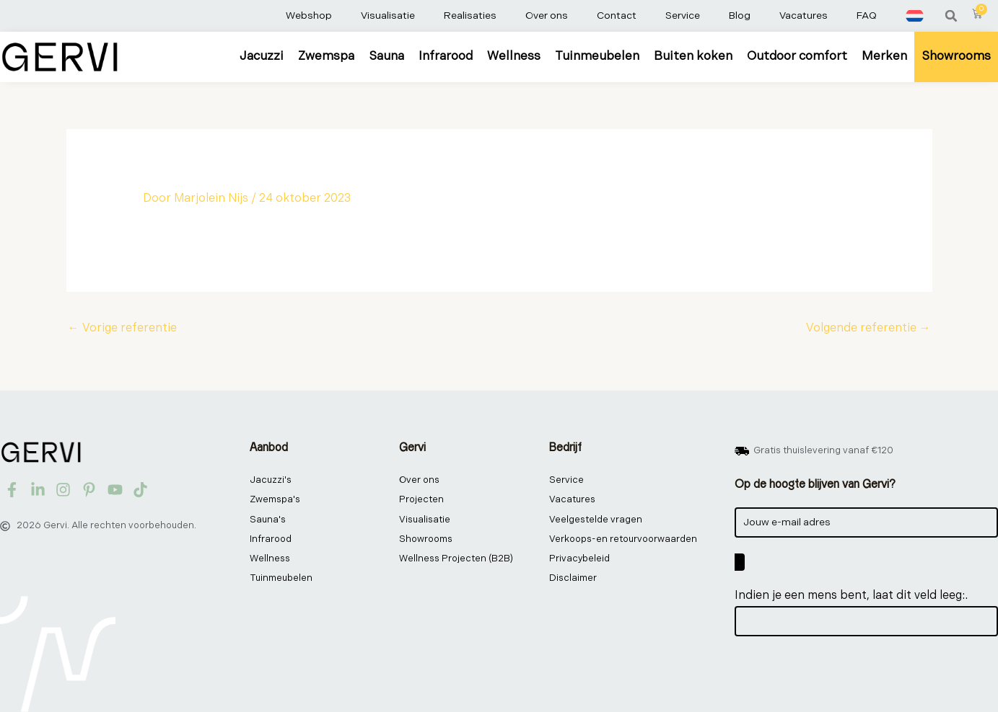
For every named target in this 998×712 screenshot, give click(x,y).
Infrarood (446, 56)
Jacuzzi (262, 56)
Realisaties (470, 15)
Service (682, 15)
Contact (616, 15)
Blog (739, 15)
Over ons (546, 15)
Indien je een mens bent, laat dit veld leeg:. (851, 595)
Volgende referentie (868, 328)
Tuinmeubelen (597, 56)
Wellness (513, 56)
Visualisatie (388, 15)
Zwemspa (326, 56)
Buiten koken (693, 56)
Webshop (309, 15)
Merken (884, 56)
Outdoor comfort (797, 56)
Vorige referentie (122, 328)
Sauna (386, 56)
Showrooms (956, 56)
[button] (951, 16)
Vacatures (803, 15)
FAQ (867, 15)
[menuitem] (914, 16)
